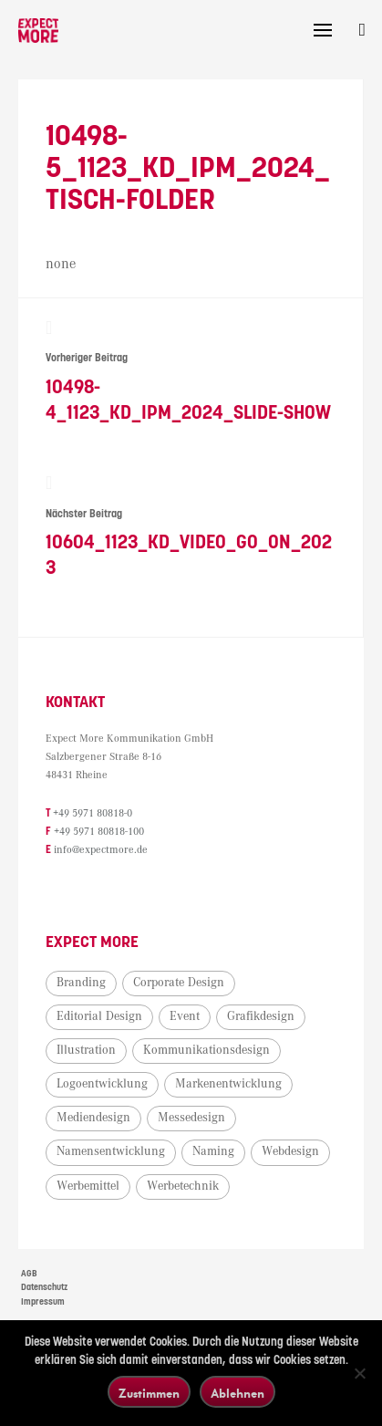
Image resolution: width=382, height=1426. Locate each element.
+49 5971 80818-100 (99, 832)
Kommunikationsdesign (206, 1050)
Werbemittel (88, 1186)
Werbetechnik (183, 1186)
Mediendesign (93, 1117)
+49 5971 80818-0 (92, 813)
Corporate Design (178, 982)
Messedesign (191, 1117)
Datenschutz (44, 1287)
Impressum (43, 1301)
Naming (213, 1151)
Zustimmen (149, 1392)
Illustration (86, 1050)
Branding (81, 982)
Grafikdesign (260, 1016)
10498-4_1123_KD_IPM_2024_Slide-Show (191, 370)
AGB (29, 1273)
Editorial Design (99, 1016)
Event (185, 1016)
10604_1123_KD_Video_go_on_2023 (191, 526)
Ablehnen (237, 1392)
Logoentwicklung (102, 1083)
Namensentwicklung (111, 1151)
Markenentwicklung (228, 1083)
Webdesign (290, 1151)
